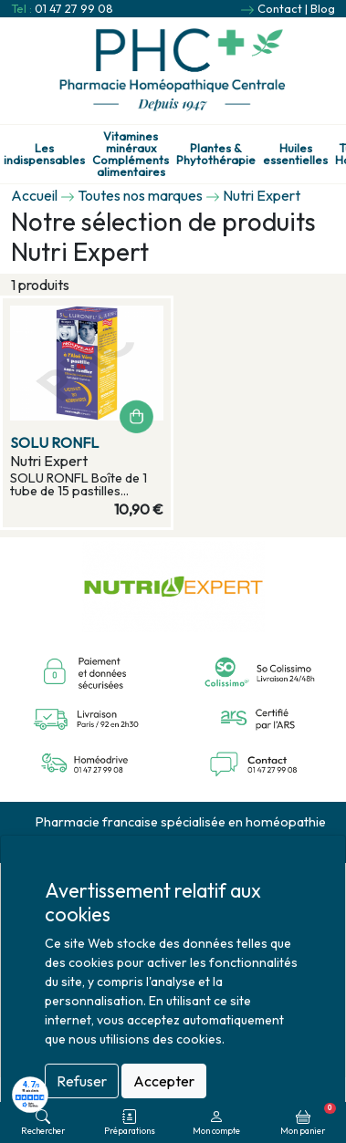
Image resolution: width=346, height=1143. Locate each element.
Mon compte (216, 1122)
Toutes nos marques (140, 195)
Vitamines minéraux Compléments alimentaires (130, 153)
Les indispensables (44, 154)
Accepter (163, 1081)
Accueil (34, 195)
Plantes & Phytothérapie (216, 154)
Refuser (82, 1081)
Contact (279, 8)
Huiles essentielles (295, 154)
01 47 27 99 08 (74, 8)
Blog (322, 8)
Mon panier (308, 1119)
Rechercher (43, 1122)
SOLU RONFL (54, 442)
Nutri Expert (261, 195)
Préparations (129, 1122)
